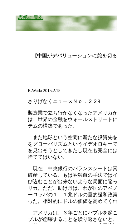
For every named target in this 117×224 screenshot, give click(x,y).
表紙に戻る (30, 17)
